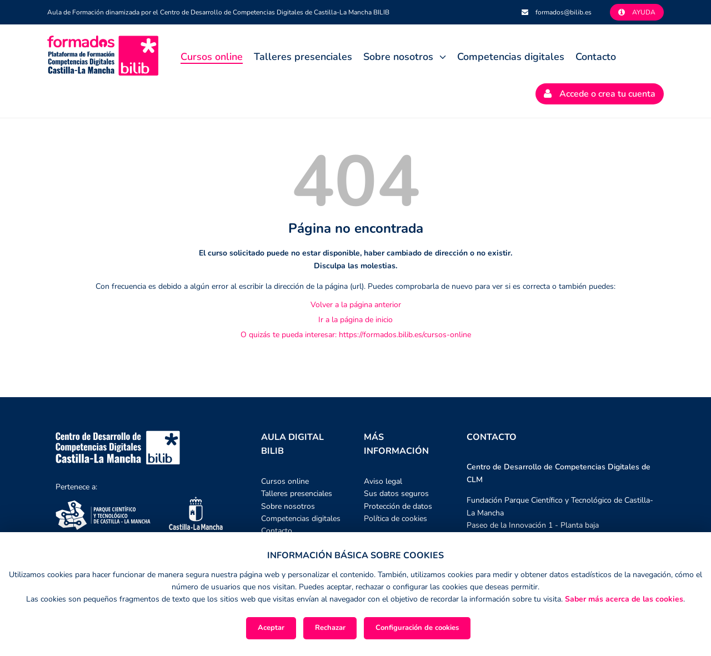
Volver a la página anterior (356, 304)
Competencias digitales (510, 57)
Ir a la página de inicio (355, 319)
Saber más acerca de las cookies (624, 599)
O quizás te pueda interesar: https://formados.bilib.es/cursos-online (356, 334)
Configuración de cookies (417, 628)
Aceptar (271, 628)
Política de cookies (395, 518)
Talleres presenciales (303, 57)
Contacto (595, 57)
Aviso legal (383, 481)
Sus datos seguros (396, 493)
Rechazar (330, 628)
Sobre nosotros (398, 57)
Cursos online (212, 57)
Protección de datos (398, 506)
